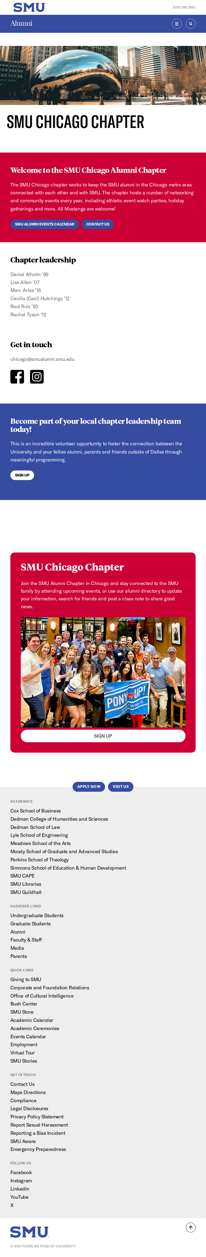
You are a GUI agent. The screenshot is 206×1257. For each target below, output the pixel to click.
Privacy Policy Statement (37, 1116)
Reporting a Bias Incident (37, 1133)
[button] (191, 1227)
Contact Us (22, 1084)
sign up (103, 736)
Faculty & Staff (26, 940)
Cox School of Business (35, 811)
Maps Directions (28, 1092)
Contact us (97, 224)
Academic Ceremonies (34, 1028)
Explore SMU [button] (184, 7)
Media (17, 948)
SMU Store (22, 1012)
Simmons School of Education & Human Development (68, 868)
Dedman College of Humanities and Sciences (59, 819)
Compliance (23, 1100)
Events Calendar (28, 1036)
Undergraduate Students (37, 915)
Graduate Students (30, 923)
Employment (23, 1044)
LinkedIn (19, 1189)
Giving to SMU (25, 979)
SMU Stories (23, 1061)
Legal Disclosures (29, 1108)
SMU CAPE (22, 876)
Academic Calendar (31, 1020)
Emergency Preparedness (38, 1149)
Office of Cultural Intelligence (42, 996)
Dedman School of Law (35, 827)
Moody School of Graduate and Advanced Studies (64, 851)
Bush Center (23, 1004)
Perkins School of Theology (39, 859)
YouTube (19, 1197)
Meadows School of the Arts (40, 843)
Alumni (21, 23)
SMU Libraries (25, 884)
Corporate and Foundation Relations (49, 987)
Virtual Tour (22, 1053)
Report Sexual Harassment (39, 1125)
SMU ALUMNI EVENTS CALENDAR (44, 224)
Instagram (21, 1180)
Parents (18, 956)
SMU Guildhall (25, 892)
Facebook (21, 1172)
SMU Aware (23, 1141)
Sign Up (22, 475)
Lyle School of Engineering (39, 835)
